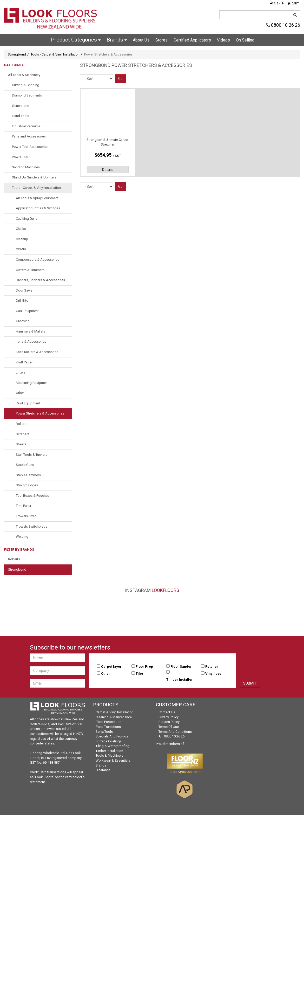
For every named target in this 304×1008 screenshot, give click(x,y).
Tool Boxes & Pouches (32, 496)
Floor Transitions (108, 727)
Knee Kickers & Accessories (37, 352)
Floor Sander (181, 666)
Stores (161, 40)
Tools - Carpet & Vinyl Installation (55, 54)
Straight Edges (27, 485)
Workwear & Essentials (113, 760)
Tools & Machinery (109, 755)
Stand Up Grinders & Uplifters (34, 177)
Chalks (21, 229)
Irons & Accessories (31, 341)
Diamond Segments (27, 95)
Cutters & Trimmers (30, 270)
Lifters (20, 372)
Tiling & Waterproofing (112, 746)
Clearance (103, 770)
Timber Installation (109, 751)
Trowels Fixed (26, 516)
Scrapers (22, 434)
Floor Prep (144, 666)
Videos (223, 40)
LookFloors (165, 590)
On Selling (245, 40)
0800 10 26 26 (283, 25)
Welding (22, 536)
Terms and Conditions (175, 732)
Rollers (21, 424)
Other (20, 393)
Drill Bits (22, 300)
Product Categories (76, 40)
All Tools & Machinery (24, 75)
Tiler (139, 673)
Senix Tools (104, 732)
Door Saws (24, 290)
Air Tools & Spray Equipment (37, 198)
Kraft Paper (24, 362)
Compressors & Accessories (37, 259)
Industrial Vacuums (26, 126)
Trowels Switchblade (31, 526)
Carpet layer (111, 666)
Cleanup (22, 239)
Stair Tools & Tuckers (31, 455)
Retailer (211, 666)
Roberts (14, 559)
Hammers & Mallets (30, 331)
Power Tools (21, 157)
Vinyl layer (214, 673)
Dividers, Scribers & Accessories (40, 280)
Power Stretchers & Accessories (40, 413)
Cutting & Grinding (25, 85)
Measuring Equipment (32, 383)
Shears (21, 444)
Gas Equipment (27, 311)
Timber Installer (179, 679)
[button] (277, 3)
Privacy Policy (168, 717)
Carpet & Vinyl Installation (115, 712)
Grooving (23, 321)
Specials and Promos (112, 736)
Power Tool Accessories (30, 147)
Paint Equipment (28, 403)
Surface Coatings (109, 741)
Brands (117, 40)
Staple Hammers (28, 475)
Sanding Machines (26, 167)
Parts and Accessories (29, 136)
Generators (20, 106)
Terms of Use (168, 727)
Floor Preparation (108, 722)
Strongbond (17, 54)
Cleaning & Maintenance (114, 717)
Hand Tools (20, 116)
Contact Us (166, 712)
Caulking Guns (26, 218)
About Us (141, 40)
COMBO (22, 249)
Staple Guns (25, 465)
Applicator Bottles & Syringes (38, 208)
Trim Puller (23, 506)
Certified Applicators (192, 40)
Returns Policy (169, 722)
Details (107, 170)
